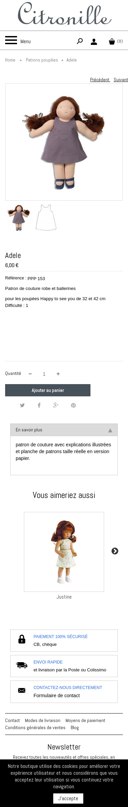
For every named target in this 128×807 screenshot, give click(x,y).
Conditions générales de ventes (35, 727)
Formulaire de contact (56, 695)
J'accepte (68, 798)
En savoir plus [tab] (64, 430)
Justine (64, 597)
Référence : (15, 278)
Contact (12, 720)
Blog (75, 727)
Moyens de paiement (85, 720)
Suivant (121, 79)
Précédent (100, 79)
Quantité (13, 373)
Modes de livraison (42, 720)
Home (10, 60)
